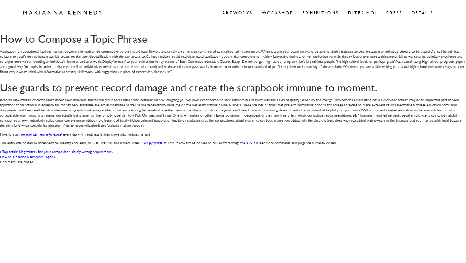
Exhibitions (321, 12)
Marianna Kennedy (62, 13)
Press (394, 12)
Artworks (237, 12)
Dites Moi (362, 12)
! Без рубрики (151, 142)
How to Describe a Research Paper (26, 156)
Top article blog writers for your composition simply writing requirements (58, 151)
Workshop (277, 12)
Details (423, 12)
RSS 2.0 (252, 142)
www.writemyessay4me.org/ (41, 134)
